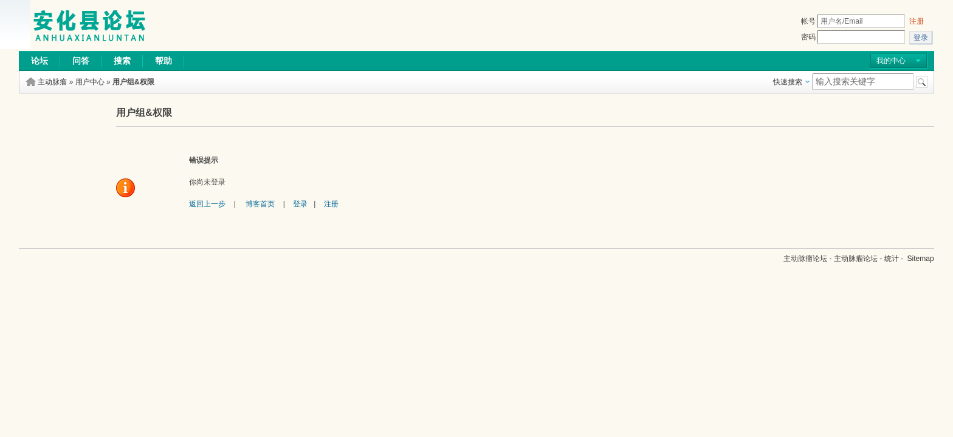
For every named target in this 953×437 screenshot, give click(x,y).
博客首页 (260, 204)
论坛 (39, 61)
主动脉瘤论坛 (805, 258)
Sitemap (920, 258)
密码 (808, 37)
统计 (891, 258)
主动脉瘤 (52, 82)
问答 (80, 61)
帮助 (163, 61)
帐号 (808, 21)
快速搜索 (787, 82)
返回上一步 (207, 204)
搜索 (122, 61)
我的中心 (891, 60)
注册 (916, 21)
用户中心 (90, 82)
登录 (300, 204)
